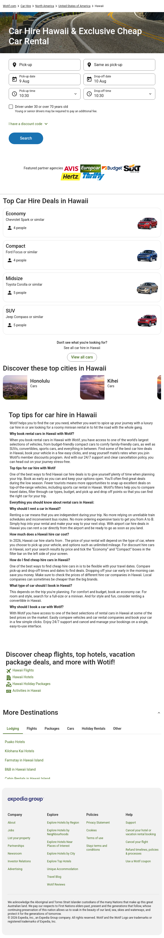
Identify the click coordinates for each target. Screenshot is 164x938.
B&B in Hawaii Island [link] (20, 769)
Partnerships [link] (16, 846)
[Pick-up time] (45, 94)
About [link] (11, 822)
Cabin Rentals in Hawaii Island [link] (27, 779)
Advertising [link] (15, 869)
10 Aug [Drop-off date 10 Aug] (100, 81)
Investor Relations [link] (19, 861)
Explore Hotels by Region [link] (63, 822)
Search (26, 138)
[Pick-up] (45, 65)
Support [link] (131, 822)
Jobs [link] (11, 830)
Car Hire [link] (25, 6)
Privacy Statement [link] (98, 822)
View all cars (82, 357)
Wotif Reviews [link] (56, 884)
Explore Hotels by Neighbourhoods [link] (58, 832)
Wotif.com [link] (9, 6)
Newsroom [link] (15, 853)
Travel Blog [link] (54, 876)
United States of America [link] (74, 6)
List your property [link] (19, 838)
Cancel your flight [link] (137, 842)
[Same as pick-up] (119, 65)
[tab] (13, 728)
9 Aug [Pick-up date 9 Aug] (24, 81)
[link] (82, 671)
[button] (82, 124)
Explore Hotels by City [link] (61, 853)
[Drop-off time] (119, 94)
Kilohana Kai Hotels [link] (19, 751)
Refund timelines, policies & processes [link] (142, 851)
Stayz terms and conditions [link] (96, 847)
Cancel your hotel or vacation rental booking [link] (141, 832)
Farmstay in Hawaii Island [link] (24, 760)
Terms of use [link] (94, 838)
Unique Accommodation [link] (62, 869)
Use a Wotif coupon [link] (138, 861)
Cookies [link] (91, 830)
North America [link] (44, 6)
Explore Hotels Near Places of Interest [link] (60, 844)
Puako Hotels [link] (15, 742)
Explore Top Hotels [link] (59, 861)
